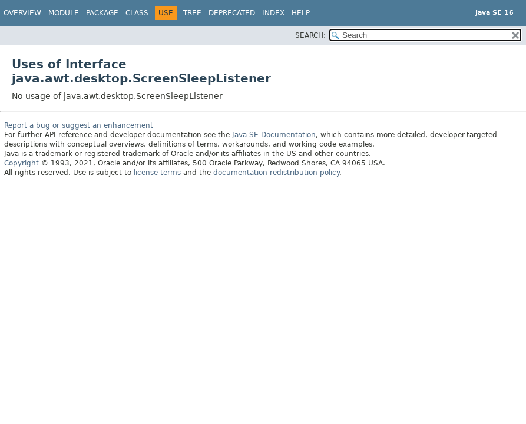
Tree (192, 13)
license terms (157, 172)
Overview (22, 13)
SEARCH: (310, 35)
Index (273, 13)
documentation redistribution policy (276, 172)
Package (102, 13)
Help (301, 13)
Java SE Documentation (274, 135)
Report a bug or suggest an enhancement (78, 125)
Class (136, 13)
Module (63, 13)
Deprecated (232, 13)
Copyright (21, 163)
